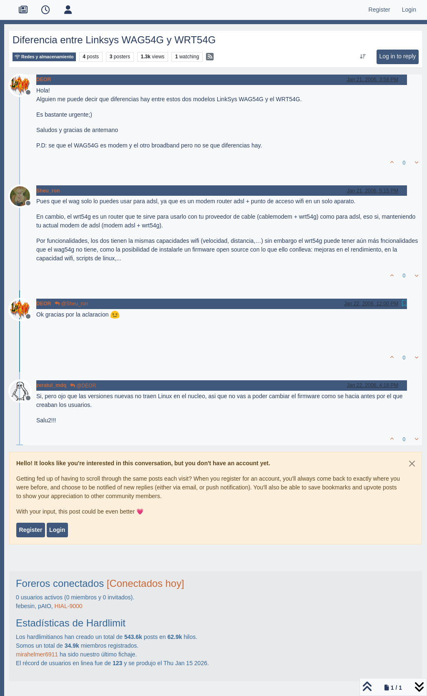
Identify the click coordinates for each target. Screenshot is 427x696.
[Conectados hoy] (145, 583)
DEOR (43, 79)
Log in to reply (397, 56)
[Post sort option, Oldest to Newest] (363, 56)
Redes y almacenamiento (44, 57)
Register (30, 529)
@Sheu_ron (71, 304)
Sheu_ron (48, 191)
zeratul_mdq (51, 385)
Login (57, 529)
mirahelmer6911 (37, 654)
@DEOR (83, 386)
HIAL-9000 (69, 606)
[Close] (412, 463)
